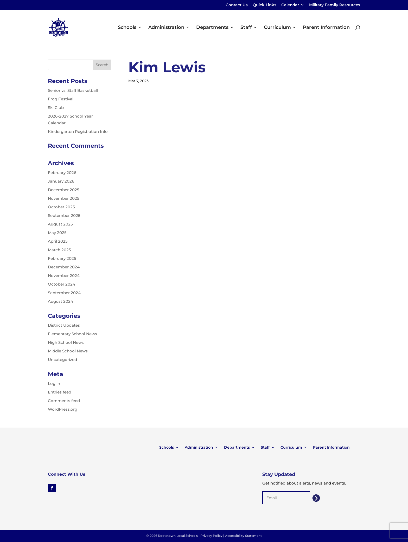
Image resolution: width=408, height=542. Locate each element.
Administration (166, 27)
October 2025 (61, 206)
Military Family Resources (334, 5)
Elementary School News (72, 333)
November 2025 (63, 198)
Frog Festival (60, 98)
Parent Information (326, 27)
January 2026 (61, 181)
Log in (54, 383)
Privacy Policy (211, 536)
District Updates (64, 325)
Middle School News (68, 351)
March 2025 (59, 249)
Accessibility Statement (243, 536)
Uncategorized (62, 359)
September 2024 (64, 292)
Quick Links (264, 5)
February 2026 (62, 172)
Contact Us (237, 5)
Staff (246, 27)
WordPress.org (62, 409)
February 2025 (62, 258)
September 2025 (64, 215)
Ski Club (56, 107)
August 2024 (60, 301)
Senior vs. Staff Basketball (73, 90)
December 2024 (64, 266)
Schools (127, 27)
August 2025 (60, 224)
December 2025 (63, 189)
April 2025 (58, 241)
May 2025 (57, 232)
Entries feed (59, 392)
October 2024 (61, 284)
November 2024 (64, 275)
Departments (212, 27)
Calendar (290, 5)
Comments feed (64, 400)
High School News (66, 342)
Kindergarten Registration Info (78, 131)
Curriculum (277, 27)
